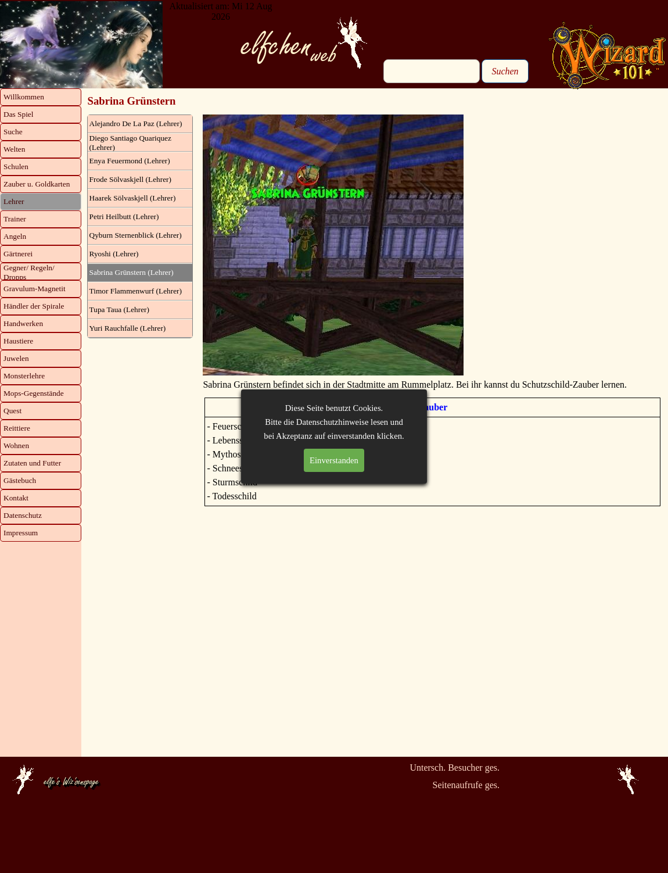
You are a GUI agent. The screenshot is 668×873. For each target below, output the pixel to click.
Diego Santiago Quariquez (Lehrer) (130, 143)
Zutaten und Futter (32, 463)
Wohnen (16, 445)
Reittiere (16, 428)
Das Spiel (18, 114)
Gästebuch (19, 480)
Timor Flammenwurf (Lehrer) (135, 291)
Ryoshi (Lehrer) (114, 253)
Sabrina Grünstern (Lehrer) (131, 272)
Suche (13, 131)
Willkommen (23, 96)
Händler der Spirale (33, 306)
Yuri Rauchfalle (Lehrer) (127, 328)
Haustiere (18, 341)
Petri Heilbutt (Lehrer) (124, 216)
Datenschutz (22, 515)
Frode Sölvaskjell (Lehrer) (130, 179)
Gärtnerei (18, 253)
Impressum (20, 532)
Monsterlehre (24, 375)
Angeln (14, 236)
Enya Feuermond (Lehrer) (129, 160)
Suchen (504, 71)
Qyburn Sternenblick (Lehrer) (135, 235)
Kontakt (15, 497)
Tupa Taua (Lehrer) (119, 309)
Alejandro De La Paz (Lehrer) (135, 123)
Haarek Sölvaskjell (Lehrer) (132, 198)
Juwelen (16, 358)
